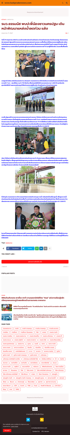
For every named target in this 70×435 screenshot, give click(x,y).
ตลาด (43, 344)
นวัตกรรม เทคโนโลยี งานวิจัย (11, 359)
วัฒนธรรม (14, 370)
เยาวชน (5, 370)
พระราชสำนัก (26, 366)
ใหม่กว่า (4, 266)
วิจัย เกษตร (30, 370)
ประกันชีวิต (14, 363)
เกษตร (44, 332)
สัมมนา (12, 382)
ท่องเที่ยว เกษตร (49, 347)
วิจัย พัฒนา (24, 374)
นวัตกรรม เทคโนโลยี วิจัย (30, 359)
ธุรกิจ (58, 351)
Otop (4, 389)
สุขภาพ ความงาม (51, 382)
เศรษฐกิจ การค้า (7, 378)
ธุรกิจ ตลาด (33, 355)
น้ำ (56, 359)
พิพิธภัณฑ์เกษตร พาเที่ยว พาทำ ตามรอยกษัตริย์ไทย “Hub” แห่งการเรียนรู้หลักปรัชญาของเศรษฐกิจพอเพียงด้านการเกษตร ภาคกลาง (32, 299)
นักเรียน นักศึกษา (47, 359)
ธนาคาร (38, 351)
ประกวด (5, 363)
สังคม (4, 382)
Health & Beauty (46, 385)
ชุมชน (29, 344)
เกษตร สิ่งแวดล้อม (55, 340)
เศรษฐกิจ (54, 374)
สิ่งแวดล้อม (31, 382)
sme (10, 389)
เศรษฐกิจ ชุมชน (39, 378)
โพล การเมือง (59, 366)
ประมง (55, 363)
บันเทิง (62, 359)
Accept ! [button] (7, 430)
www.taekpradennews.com (18, 3)
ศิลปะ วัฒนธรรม (43, 374)
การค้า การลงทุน (27, 328)
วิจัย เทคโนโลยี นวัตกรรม (44, 370)
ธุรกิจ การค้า (6, 355)
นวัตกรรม (43, 355)
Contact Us (36, 431)
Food (35, 385)
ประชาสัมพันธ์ (45, 363)
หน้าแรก (3, 19)
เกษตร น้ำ (59, 336)
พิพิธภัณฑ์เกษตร (47, 366)
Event (22, 385)
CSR (15, 385)
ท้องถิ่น (29, 347)
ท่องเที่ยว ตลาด (7, 351)
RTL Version (45, 431)
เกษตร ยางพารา (31, 340)
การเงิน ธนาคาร (53, 328)
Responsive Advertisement (35, 12)
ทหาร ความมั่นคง (19, 347)
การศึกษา (14, 332)
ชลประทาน (10, 19)
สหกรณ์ (61, 378)
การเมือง (5, 332)
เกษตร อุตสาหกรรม (8, 344)
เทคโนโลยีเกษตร (20, 351)
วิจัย (22, 370)
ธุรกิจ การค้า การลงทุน (20, 355)
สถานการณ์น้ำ (52, 378)
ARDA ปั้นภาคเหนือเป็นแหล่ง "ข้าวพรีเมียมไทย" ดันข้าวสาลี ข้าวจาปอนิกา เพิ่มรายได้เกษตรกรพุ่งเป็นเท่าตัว (39, 307)
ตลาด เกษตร (6, 347)
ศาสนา (33, 374)
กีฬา (37, 332)
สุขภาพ (40, 382)
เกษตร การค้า (53, 332)
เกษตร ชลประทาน (21, 336)
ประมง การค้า (7, 366)
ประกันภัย (24, 363)
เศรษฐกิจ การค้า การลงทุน (23, 378)
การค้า (17, 328)
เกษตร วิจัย (43, 340)
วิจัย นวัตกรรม (59, 370)
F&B (29, 385)
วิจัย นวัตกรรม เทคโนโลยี (10, 374)
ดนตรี (36, 344)
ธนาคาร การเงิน (48, 351)
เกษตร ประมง (7, 340)
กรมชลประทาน (7, 328)
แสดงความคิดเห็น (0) (35, 262)
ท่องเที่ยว (38, 347)
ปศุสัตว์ (16, 366)
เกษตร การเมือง (7, 336)
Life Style (58, 385)
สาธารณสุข (21, 382)
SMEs (17, 389)
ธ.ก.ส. (30, 351)
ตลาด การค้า (52, 344)
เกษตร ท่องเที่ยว (34, 336)
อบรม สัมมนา (7, 385)
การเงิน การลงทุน (40, 328)
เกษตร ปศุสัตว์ (18, 340)
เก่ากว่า (65, 266)
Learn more (14, 426)
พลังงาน (35, 366)
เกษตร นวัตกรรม (48, 336)
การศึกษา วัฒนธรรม (27, 332)
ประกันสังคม (34, 363)
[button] (2, 3)
